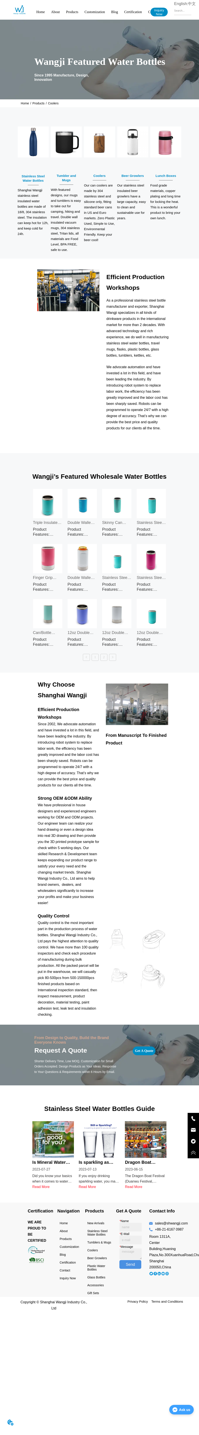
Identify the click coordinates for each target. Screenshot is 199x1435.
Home (40, 12)
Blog (114, 12)
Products (72, 12)
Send (130, 1260)
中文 (192, 4)
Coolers (53, 103)
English (180, 4)
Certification (133, 12)
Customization (95, 12)
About (55, 12)
